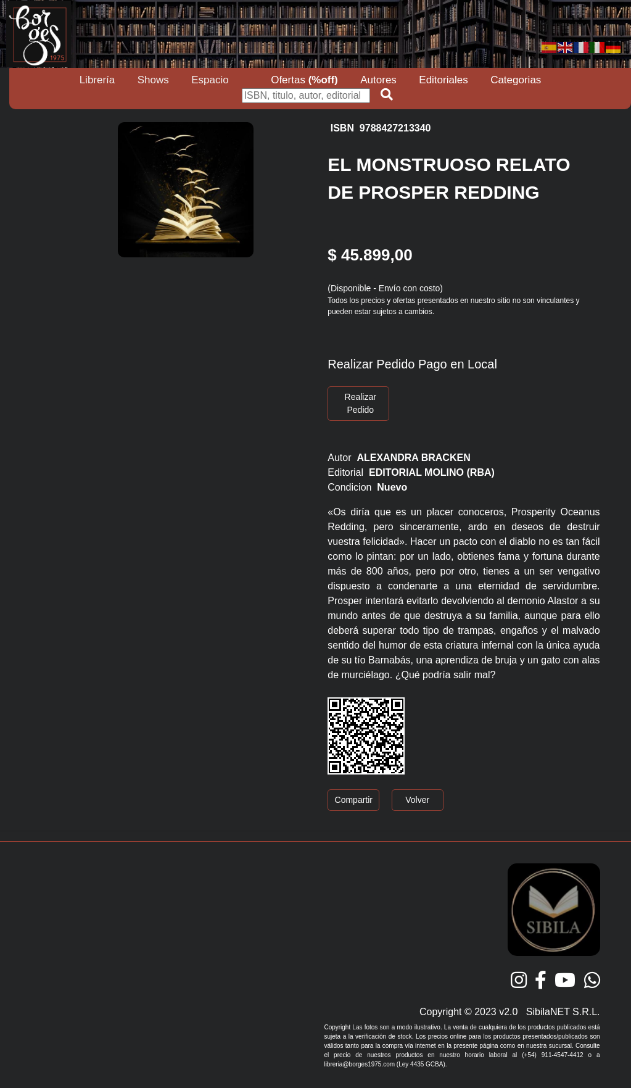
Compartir (354, 800)
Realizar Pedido (360, 403)
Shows (153, 80)
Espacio (209, 80)
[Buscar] (306, 95)
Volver (417, 800)
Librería (97, 80)
